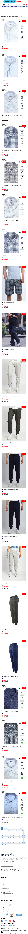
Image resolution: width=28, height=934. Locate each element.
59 (10, 842)
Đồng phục (3, 884)
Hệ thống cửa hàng (5, 888)
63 (22, 842)
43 (16, 837)
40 (8, 837)
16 (16, 830)
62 (19, 842)
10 (22, 828)
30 (5, 835)
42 (13, 837)
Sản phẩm (9, 16)
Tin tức (2, 882)
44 (19, 837)
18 (22, 830)
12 (5, 830)
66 (5, 844)
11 (2, 830)
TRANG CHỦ (3, 16)
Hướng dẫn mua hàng (5, 911)
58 (8, 842)
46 (24, 837)
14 (10, 830)
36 (22, 835)
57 (5, 842)
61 (16, 842)
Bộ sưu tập (3, 886)
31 (8, 835)
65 (2, 844)
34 (16, 835)
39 (5, 837)
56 (2, 842)
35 (19, 835)
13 (8, 830)
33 (13, 835)
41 (10, 837)
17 (19, 830)
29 (2, 835)
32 (10, 835)
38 (2, 837)
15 (13, 830)
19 (24, 830)
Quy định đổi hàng (5, 909)
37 (24, 835)
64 (24, 842)
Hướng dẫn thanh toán (6, 907)
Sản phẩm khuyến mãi (17, 16)
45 (22, 837)
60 (13, 842)
